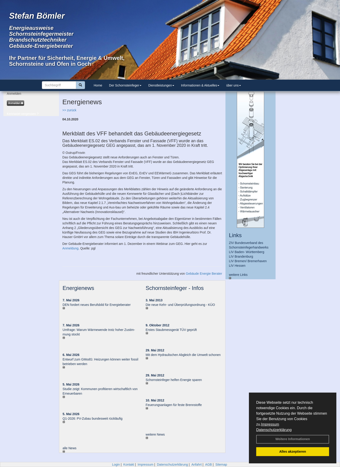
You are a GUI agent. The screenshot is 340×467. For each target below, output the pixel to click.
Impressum (270, 424)
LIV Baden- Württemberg (246, 252)
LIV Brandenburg (241, 256)
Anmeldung (70, 248)
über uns (233, 85)
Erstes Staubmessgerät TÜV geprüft (171, 330)
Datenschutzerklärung (274, 430)
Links (235, 235)
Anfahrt (196, 464)
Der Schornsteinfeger (125, 85)
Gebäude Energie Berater (204, 273)
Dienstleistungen (161, 85)
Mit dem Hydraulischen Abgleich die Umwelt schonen (183, 355)
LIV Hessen (237, 265)
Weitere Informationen (292, 439)
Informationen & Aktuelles (200, 85)
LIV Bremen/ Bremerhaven (248, 261)
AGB (208, 464)
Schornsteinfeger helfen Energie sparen (174, 380)
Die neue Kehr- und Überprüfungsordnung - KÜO (180, 305)
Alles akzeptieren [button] (292, 451)
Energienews (78, 288)
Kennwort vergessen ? (22, 114)
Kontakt (128, 464)
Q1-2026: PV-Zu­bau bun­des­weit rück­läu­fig (93, 418)
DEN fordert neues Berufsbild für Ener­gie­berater (97, 305)
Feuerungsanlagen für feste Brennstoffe (174, 405)
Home (98, 85)
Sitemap (221, 464)
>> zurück (69, 110)
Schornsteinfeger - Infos (175, 288)
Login (116, 464)
